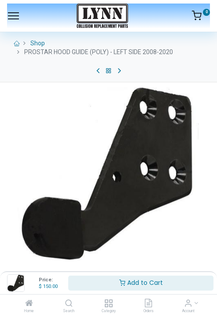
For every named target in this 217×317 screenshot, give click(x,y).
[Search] (69, 303)
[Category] (108, 303)
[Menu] (13, 15)
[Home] (29, 303)
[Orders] (148, 303)
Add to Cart (141, 282)
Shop (37, 43)
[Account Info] (188, 303)
